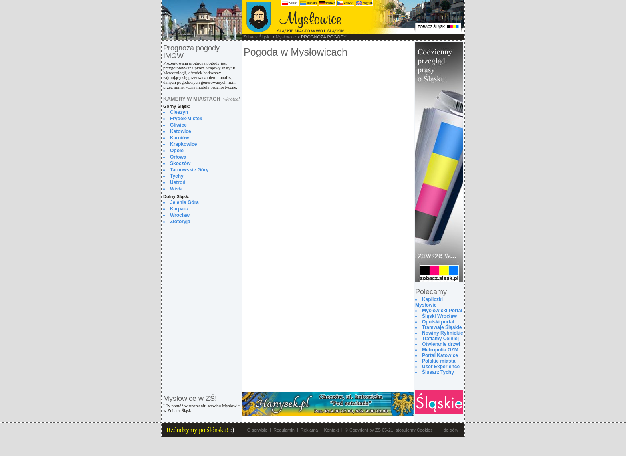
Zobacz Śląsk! (257, 36)
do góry (451, 430)
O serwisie (257, 430)
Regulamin (284, 430)
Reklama (309, 430)
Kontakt (331, 430)
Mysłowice (286, 36)
